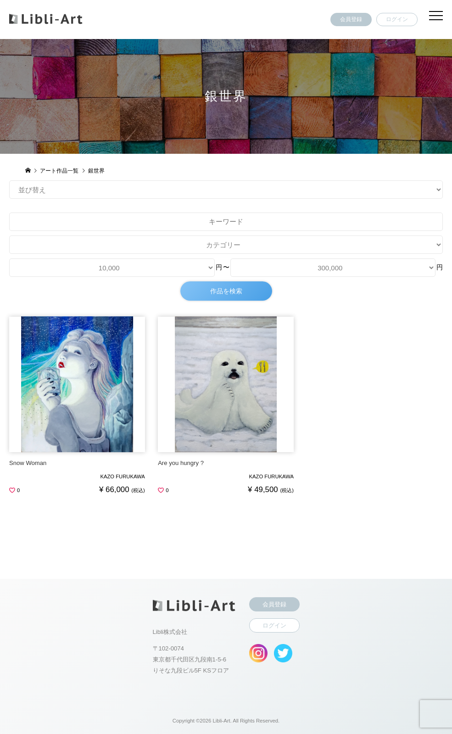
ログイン (397, 19)
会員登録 (351, 19)
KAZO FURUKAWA (122, 476)
